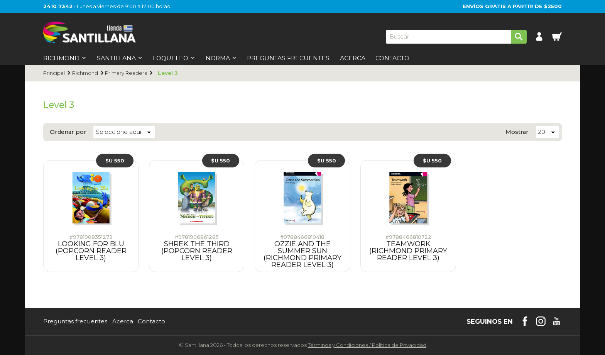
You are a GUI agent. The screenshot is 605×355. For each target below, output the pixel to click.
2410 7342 (58, 6)
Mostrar (517, 132)
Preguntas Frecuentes (288, 58)
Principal (54, 73)
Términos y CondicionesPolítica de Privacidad (367, 345)
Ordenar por (68, 132)
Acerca (352, 58)
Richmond (85, 73)
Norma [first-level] (221, 58)
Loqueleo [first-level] (174, 58)
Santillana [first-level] (120, 58)
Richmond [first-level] (64, 58)
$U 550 (114, 160)
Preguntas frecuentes (75, 322)
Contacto (392, 58)
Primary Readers (126, 73)
